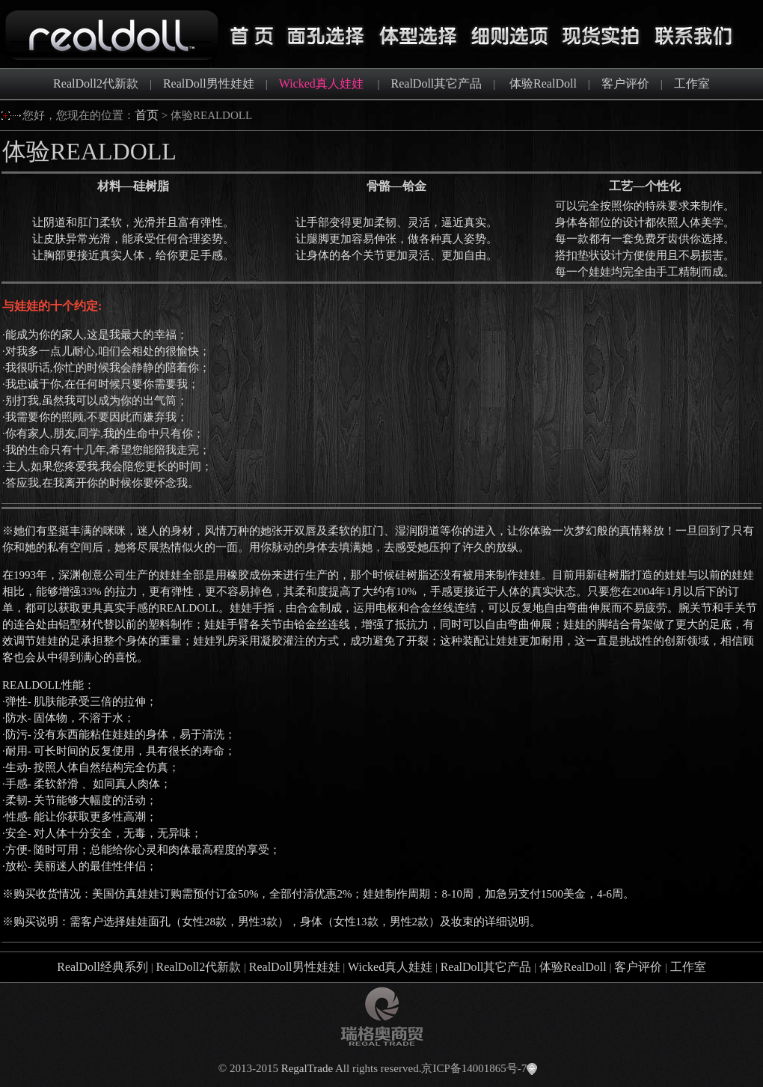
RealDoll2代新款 (95, 83)
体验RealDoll (543, 83)
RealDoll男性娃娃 (208, 83)
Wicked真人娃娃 (390, 966)
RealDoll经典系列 (102, 966)
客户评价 (625, 83)
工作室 (692, 83)
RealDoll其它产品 (436, 83)
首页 (147, 115)
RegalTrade (307, 1068)
